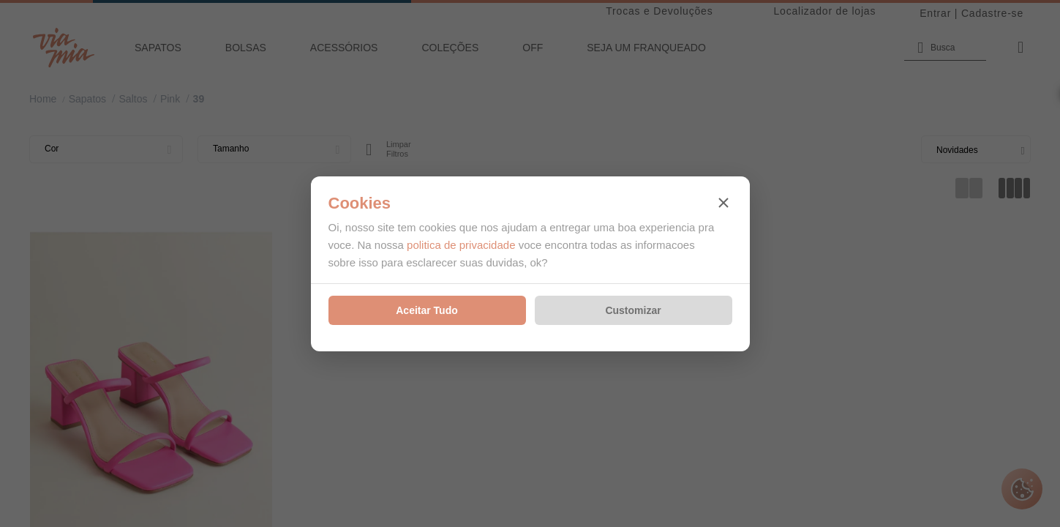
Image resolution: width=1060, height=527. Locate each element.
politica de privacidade (461, 245)
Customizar (633, 310)
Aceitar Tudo (427, 310)
